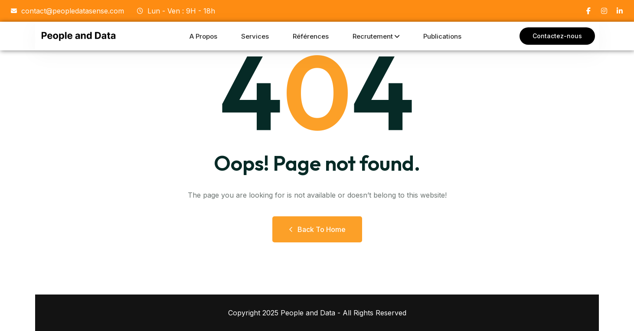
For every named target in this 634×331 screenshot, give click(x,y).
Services (255, 36)
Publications (442, 36)
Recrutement (373, 36)
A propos (203, 36)
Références (311, 36)
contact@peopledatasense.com (67, 11)
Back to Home (317, 229)
